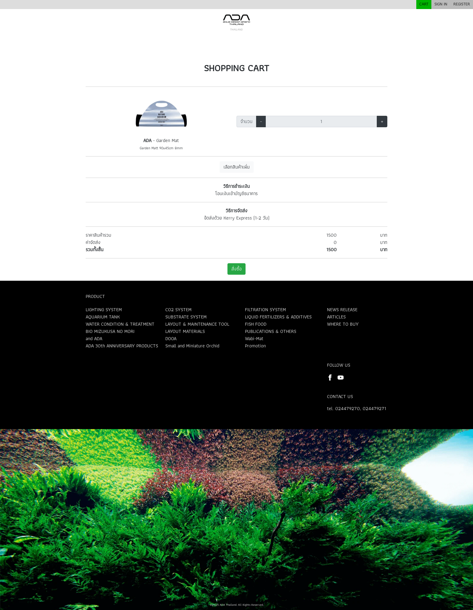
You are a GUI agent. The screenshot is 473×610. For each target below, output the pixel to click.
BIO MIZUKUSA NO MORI (110, 331)
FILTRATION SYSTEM (265, 309)
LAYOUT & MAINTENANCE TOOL (197, 324)
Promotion (255, 345)
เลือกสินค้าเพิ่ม (237, 167)
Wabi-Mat (254, 338)
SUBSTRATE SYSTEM (186, 317)
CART (423, 4)
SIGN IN (440, 4)
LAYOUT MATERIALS (185, 331)
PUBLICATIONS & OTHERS (270, 331)
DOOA (170, 338)
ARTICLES (336, 317)
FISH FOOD (255, 324)
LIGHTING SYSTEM (104, 309)
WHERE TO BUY (343, 324)
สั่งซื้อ (236, 269)
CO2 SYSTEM (178, 309)
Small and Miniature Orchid (192, 345)
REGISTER (461, 4)
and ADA (94, 338)
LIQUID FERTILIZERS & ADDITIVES (278, 317)
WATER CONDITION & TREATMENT (120, 324)
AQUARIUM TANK (103, 317)
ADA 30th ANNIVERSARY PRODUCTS (122, 345)
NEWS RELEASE (342, 309)
